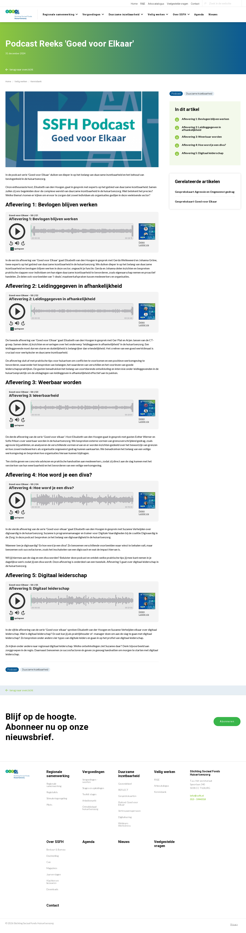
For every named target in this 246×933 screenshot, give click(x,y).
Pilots (49, 804)
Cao (48, 861)
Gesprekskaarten (127, 795)
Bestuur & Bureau (55, 849)
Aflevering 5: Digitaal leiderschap (202, 153)
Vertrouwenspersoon (129, 810)
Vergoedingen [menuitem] (91, 14)
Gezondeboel (125, 783)
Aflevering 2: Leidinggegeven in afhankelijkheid (201, 128)
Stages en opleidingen (93, 788)
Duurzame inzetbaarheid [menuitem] (124, 14)
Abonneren (227, 721)
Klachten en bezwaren (52, 881)
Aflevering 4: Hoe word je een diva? (204, 144)
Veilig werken (21, 81)
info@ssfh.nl (197, 795)
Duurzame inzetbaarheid (129, 774)
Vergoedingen (93, 772)
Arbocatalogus (156, 4)
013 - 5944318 (198, 799)
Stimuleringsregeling (56, 798)
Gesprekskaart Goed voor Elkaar (196, 201)
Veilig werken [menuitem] (156, 14)
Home (134, 4)
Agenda (88, 842)
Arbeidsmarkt (89, 800)
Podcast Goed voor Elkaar (128, 803)
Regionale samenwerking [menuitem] (58, 14)
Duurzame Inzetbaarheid (35, 669)
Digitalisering (125, 817)
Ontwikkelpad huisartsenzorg (90, 808)
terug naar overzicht (19, 69)
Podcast (12, 669)
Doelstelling (52, 855)
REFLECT (123, 789)
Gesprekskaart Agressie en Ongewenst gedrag (204, 191)
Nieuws (124, 842)
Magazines (51, 868)
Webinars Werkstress (124, 824)
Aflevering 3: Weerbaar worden (202, 136)
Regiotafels (52, 792)
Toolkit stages (89, 794)
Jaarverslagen (53, 874)
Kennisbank (160, 791)
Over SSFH (55, 842)
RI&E (142, 4)
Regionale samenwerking (57, 774)
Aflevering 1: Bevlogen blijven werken (205, 119)
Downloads (52, 889)
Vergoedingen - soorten (90, 780)
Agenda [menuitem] (199, 14)
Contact (195, 4)
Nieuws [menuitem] (213, 14)
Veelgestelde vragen (177, 4)
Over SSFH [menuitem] (179, 14)
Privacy (234, 924)
